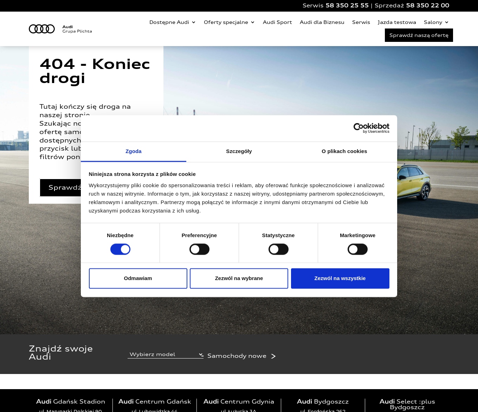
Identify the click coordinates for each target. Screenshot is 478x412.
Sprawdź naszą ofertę (418, 35)
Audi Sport (277, 22)
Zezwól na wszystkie (340, 278)
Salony (433, 22)
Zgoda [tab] (133, 151)
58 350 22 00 (427, 5)
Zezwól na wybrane (239, 278)
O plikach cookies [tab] (344, 151)
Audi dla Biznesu (322, 22)
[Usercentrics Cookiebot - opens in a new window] (358, 128)
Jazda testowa (397, 22)
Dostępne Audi (169, 22)
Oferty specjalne (226, 22)
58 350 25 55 (347, 5)
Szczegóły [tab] (239, 151)
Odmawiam (138, 278)
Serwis (361, 22)
